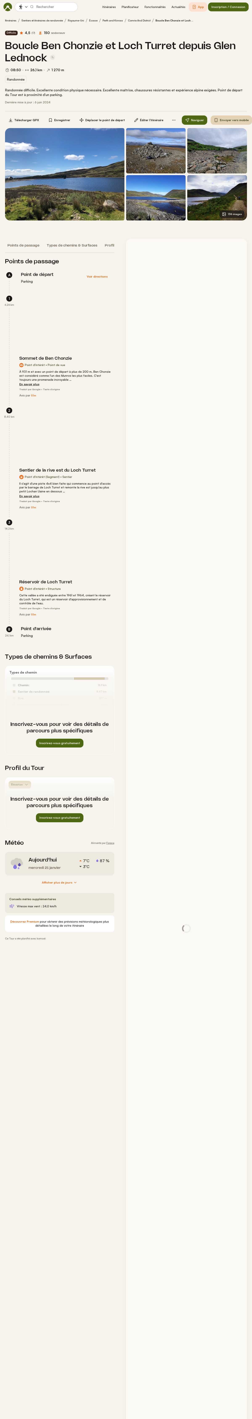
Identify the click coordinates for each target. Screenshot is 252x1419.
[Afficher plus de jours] (59, 882)
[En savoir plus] (29, 384)
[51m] (33, 395)
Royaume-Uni (76, 20)
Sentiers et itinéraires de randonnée (42, 20)
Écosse (93, 20)
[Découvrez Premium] (24, 922)
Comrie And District (139, 20)
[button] (109, 7)
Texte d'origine (51, 389)
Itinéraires (10, 20)
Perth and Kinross (113, 20)
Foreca (110, 843)
